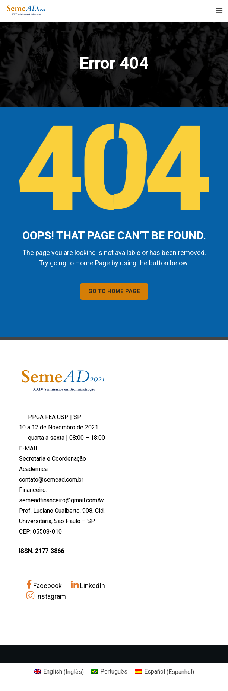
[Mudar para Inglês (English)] (58, 672)
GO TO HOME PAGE (114, 291)
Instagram (46, 596)
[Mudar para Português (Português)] (109, 672)
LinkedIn (88, 585)
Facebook (44, 585)
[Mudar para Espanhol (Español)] (164, 672)
